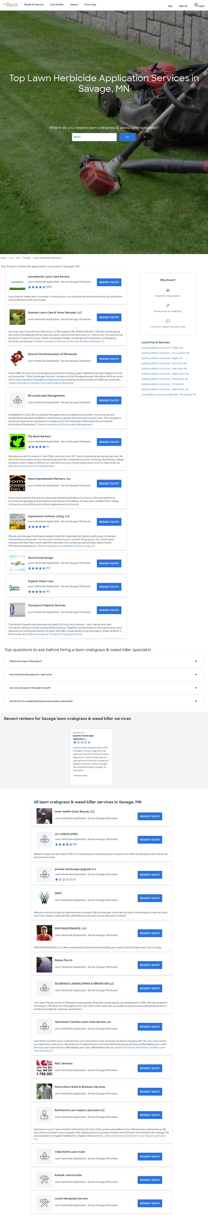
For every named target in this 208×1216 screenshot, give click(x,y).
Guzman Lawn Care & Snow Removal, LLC (55, 312)
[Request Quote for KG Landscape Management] (109, 400)
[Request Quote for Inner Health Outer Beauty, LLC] (150, 816)
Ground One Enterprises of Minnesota (52, 354)
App (170, 6)
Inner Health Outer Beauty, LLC (75, 811)
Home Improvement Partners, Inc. (49, 478)
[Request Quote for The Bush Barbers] (109, 442)
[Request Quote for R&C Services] (150, 1068)
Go (127, 137)
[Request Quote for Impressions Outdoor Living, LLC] (109, 522)
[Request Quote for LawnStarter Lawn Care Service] (109, 282)
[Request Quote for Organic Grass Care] (109, 587)
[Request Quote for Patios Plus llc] (150, 965)
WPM (58, 893)
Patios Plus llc (64, 960)
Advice (74, 4)
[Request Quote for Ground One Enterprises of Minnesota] (109, 359)
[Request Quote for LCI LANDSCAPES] (150, 840)
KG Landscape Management (46, 395)
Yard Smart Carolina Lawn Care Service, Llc (83, 1022)
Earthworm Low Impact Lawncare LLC (80, 1110)
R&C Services (64, 1063)
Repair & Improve (33, 4)
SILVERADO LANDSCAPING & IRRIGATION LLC (84, 983)
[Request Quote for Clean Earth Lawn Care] (150, 1156)
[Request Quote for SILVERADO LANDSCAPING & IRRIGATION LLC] (150, 988)
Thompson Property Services (47, 605)
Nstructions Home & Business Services (80, 1087)
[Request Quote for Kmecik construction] (150, 1180)
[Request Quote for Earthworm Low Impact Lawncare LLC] (150, 1115)
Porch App (90, 4)
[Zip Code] (94, 137)
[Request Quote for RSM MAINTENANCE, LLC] (150, 933)
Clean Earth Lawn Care (70, 1152)
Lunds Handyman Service (71, 1198)
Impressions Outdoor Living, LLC (49, 516)
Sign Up (183, 6)
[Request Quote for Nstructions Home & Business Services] (150, 1092)
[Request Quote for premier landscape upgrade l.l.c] (150, 875)
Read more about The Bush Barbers (34, 466)
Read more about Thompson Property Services (55, 634)
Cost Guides (57, 4)
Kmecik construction (68, 1175)
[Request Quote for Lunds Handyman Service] (150, 1203)
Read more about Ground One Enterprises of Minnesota (41, 382)
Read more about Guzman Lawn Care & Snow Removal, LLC (70, 341)
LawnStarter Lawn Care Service (49, 276)
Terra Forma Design (40, 558)
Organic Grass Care (40, 581)
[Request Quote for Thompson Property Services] (109, 610)
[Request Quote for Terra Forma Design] (109, 563)
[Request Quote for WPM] (150, 898)
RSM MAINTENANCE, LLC (71, 928)
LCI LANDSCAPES (66, 834)
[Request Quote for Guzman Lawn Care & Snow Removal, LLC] (109, 317)
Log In (199, 5)
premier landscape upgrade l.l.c (75, 869)
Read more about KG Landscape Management (65, 424)
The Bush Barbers (39, 436)
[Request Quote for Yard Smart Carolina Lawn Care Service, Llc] (150, 1027)
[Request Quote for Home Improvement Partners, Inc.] (109, 483)
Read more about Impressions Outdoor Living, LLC (66, 545)
